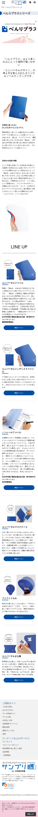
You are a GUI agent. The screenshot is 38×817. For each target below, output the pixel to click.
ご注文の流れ (7, 707)
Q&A (4, 734)
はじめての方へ (8, 710)
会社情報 (6, 752)
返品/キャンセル (8, 730)
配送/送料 (6, 727)
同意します (30, 814)
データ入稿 (7, 717)
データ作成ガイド (9, 713)
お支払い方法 (7, 720)
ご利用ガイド (9, 703)
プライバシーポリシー (11, 745)
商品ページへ (18, 328)
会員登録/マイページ (10, 724)
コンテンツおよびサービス (16, 738)
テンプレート (7, 741)
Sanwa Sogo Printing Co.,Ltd (16, 795)
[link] (8, 785)
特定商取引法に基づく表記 (12, 748)
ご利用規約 (7, 755)
